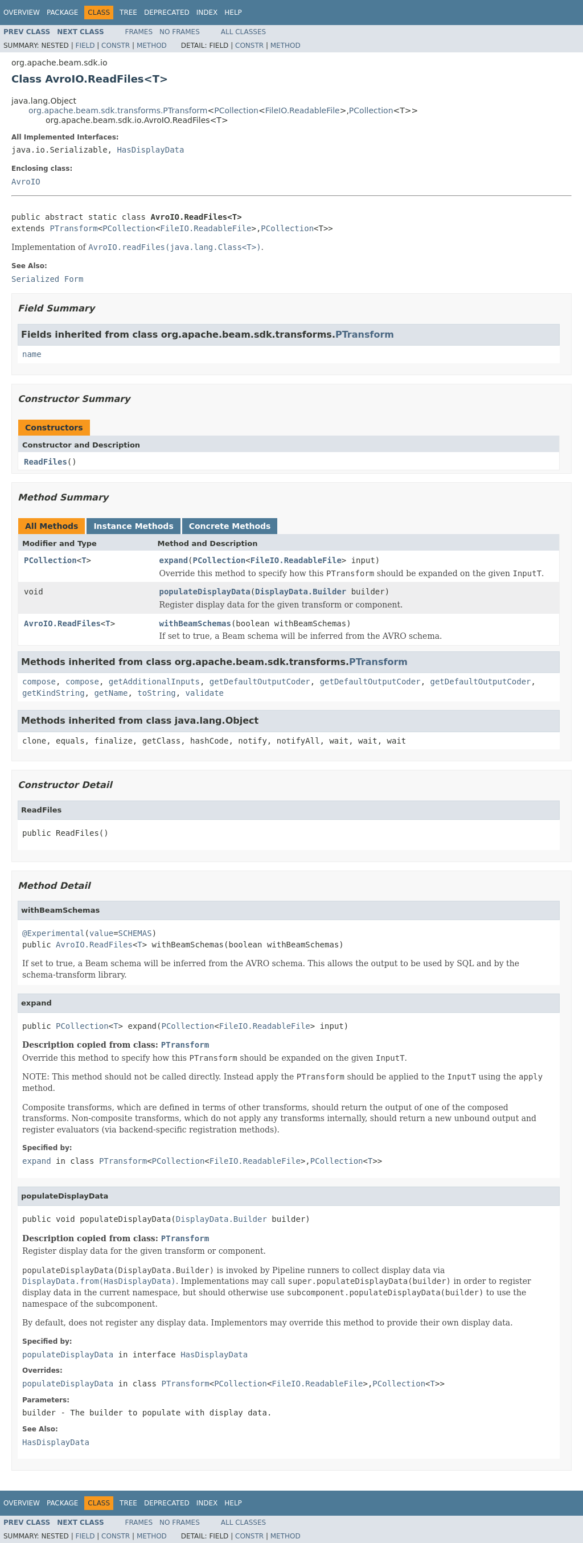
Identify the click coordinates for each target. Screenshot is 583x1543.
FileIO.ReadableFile (302, 110)
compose (39, 681)
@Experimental (53, 933)
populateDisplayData (205, 591)
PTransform (73, 228)
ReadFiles (45, 461)
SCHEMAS (135, 933)
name (32, 354)
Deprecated (167, 13)
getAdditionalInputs (154, 681)
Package (62, 13)
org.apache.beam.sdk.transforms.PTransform (117, 110)
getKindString (53, 692)
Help (233, 13)
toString (156, 692)
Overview (21, 13)
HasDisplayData (150, 149)
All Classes (243, 32)
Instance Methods (133, 526)
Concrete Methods (230, 526)
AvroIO (25, 181)
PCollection (236, 110)
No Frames (179, 32)
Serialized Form (47, 279)
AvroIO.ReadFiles (62, 623)
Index (207, 13)
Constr (115, 46)
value (101, 933)
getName (111, 692)
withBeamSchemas (195, 623)
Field (85, 46)
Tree (128, 13)
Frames (139, 32)
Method (152, 46)
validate (205, 692)
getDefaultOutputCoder (260, 681)
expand (173, 560)
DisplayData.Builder (300, 591)
